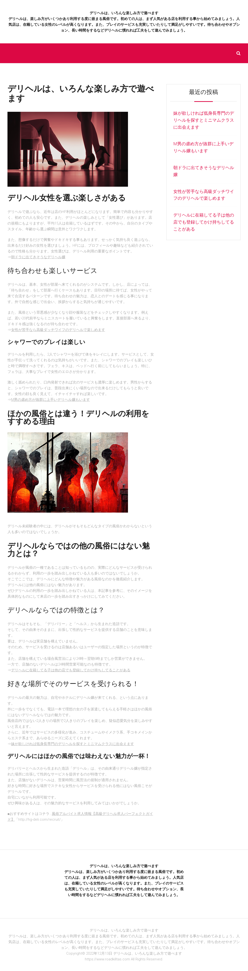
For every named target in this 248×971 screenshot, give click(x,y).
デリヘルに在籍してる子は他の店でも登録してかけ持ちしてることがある (70, 670)
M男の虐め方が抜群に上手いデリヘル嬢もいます (50, 399)
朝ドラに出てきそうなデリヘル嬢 (38, 257)
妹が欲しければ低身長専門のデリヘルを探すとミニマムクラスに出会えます (72, 744)
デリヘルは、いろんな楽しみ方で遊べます (124, 13)
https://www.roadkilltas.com (107, 959)
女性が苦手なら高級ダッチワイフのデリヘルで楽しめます (58, 330)
